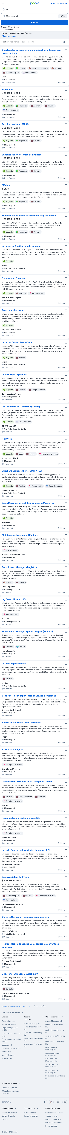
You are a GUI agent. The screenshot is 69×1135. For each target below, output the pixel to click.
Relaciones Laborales (13, 310)
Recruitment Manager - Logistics (19, 567)
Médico (6, 185)
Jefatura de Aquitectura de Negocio (21, 246)
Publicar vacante (30, 1113)
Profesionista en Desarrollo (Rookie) (21, 406)
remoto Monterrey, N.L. (32, 1023)
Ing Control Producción (14, 599)
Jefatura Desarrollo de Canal (17, 342)
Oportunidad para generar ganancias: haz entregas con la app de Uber (31, 51)
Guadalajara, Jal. (8, 1021)
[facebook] (44, 1102)
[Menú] (3, 3)
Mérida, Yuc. (6, 1052)
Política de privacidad (53, 1123)
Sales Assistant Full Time (15, 877)
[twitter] (58, 1102)
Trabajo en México (52, 1116)
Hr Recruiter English (12, 749)
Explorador (7, 89)
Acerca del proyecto (9, 1113)
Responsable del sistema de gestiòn (21, 818)
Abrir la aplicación (59, 3)
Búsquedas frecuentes (13, 1012)
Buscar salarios (51, 1126)
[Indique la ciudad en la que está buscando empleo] (34, 16)
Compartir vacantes (31, 1116)
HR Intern (7, 439)
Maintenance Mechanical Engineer (20, 535)
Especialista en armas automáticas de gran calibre (29, 215)
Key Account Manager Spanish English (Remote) (27, 631)
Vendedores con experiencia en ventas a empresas (29, 695)
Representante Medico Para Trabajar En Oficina (27, 781)
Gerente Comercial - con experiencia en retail (26, 917)
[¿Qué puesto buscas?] (34, 9)
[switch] (65, 42)
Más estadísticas (11, 36)
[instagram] (51, 1102)
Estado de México (9, 1024)
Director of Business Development (20, 974)
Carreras (5, 1119)
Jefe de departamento (14, 663)
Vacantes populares (9, 1088)
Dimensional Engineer (13, 278)
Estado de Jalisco (9, 1055)
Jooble (15, 1132)
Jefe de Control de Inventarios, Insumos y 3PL (26, 850)
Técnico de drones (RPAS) (15, 124)
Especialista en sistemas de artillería (21, 154)
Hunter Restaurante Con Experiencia (21, 722)
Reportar (62, 82)
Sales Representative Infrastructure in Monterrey (28, 503)
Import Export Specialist (15, 374)
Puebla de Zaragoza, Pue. (11, 1048)
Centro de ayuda (8, 1116)
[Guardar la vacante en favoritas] (66, 50)
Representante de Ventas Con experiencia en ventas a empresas (30, 945)
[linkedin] (64, 1102)
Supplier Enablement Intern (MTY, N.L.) (22, 471)
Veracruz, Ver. (7, 1058)
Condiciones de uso (52, 1119)
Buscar (34, 22)
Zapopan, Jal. (7, 1045)
